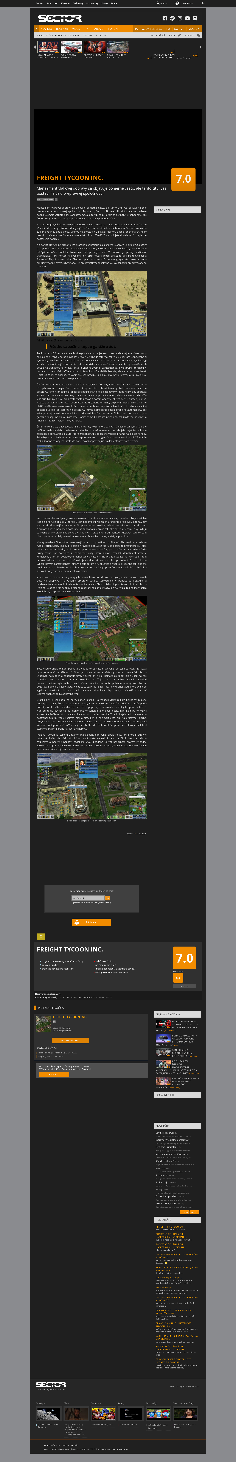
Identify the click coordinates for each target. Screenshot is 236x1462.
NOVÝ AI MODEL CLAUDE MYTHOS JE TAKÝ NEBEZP (47, 57)
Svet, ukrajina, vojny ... (166, 1203)
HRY (86, 28)
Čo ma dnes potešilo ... (167, 1196)
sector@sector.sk (120, 1449)
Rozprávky (92, 3)
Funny (104, 3)
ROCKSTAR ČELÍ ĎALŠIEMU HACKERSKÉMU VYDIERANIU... (172, 1235)
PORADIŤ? (190, 35)
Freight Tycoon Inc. (46, 1056)
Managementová (65, 1030)
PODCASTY (60, 35)
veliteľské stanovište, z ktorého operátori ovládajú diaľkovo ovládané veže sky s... (174, 1281)
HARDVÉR (98, 28)
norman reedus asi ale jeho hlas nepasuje (175, 1342)
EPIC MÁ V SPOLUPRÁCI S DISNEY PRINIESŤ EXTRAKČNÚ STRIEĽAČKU (177, 1083)
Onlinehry (78, 3)
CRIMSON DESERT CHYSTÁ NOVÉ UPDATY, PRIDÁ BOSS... (173, 1361)
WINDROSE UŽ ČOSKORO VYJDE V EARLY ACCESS (182, 1052)
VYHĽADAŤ (156, 35)
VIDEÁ (76, 28)
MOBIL (192, 28)
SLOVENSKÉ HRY (88, 35)
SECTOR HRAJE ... (165, 1287)
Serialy (158, 1189)
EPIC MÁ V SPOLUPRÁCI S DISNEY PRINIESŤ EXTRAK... (173, 1312)
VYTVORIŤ (184, 1212)
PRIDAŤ (173, 35)
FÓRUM (113, 28)
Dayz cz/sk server (164, 1132)
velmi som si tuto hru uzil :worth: (170, 1229)
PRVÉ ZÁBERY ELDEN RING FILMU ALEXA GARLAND (164, 57)
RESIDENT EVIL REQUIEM (169, 1226)
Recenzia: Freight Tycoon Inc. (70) (52, 1052)
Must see (160, 1168)
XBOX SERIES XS (152, 28)
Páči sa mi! (92, 922)
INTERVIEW (73, 35)
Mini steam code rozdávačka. (170, 1153)
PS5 (168, 28)
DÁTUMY (102, 35)
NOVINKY (46, 28)
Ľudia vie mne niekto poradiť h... (171, 1139)
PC (136, 28)
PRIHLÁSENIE (187, 3)
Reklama (65, 1445)
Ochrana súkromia (52, 1445)
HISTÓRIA (49, 35)
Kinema (65, 3)
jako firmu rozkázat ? (165, 1250)
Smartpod (52, 3)
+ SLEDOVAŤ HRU (70, 1040)
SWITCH (179, 28)
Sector (40, 3)
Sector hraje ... (162, 1182)
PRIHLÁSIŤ (54, 1074)
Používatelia (178, 971)
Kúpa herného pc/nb (165, 1160)
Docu (114, 3)
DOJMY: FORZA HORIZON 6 (68, 56)
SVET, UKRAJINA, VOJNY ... (169, 1277)
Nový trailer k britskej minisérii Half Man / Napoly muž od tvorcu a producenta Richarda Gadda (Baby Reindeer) (75, 1429)
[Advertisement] (118, 82)
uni (135, 833)
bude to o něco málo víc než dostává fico (174, 1239)
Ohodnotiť (184, 986)
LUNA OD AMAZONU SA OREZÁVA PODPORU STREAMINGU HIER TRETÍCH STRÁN (176, 1040)
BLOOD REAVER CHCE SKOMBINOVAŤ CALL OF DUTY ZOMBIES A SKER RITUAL (177, 1026)
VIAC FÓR (195, 1212)
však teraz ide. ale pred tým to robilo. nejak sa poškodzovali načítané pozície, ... (176, 1366)
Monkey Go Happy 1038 (102, 1424)
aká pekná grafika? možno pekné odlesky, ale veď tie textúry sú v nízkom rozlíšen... (177, 1330)
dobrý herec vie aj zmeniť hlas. (170, 1273)
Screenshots (161, 1175)
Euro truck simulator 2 (166, 1146)
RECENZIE (62, 28)
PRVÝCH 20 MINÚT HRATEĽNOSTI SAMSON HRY (116, 57)
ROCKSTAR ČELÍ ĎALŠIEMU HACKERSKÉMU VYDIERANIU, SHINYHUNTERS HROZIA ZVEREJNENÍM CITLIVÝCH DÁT (176, 1067)
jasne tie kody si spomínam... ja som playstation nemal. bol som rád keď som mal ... (177, 1291)
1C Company (64, 1028)
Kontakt (74, 1445)
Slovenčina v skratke (128, 1424)
